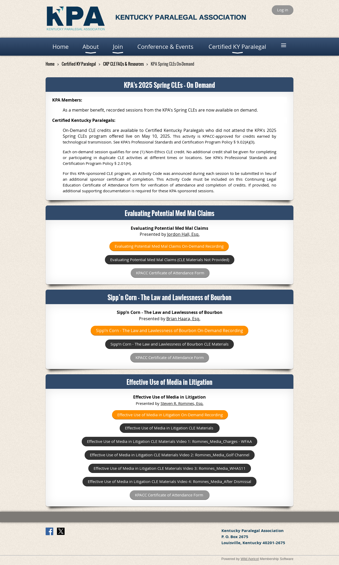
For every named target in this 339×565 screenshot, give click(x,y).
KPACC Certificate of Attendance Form (170, 272)
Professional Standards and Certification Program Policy (182, 142)
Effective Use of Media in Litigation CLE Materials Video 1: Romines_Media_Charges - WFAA (169, 441)
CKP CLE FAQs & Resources (123, 64)
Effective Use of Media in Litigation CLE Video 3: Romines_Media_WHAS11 (170, 468)
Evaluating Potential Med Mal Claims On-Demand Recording (169, 246)
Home (50, 64)
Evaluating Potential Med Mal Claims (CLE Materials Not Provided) (169, 259)
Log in (282, 9)
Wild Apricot (250, 559)
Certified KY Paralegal (79, 64)
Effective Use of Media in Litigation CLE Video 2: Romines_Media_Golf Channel (169, 454)
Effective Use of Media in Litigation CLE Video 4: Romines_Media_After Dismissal (169, 481)
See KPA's (215, 157)
